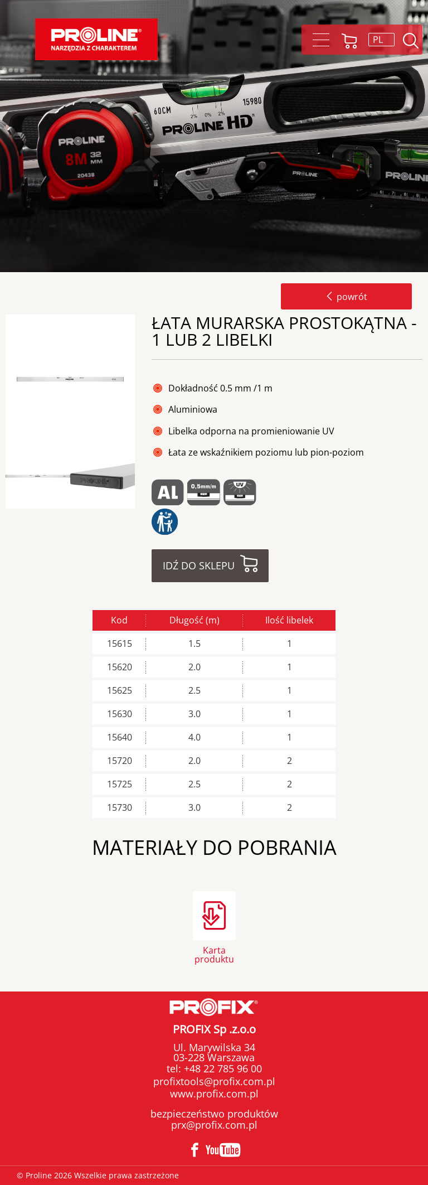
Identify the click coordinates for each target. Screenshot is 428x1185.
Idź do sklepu (199, 565)
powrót (346, 297)
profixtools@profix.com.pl (214, 1081)
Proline (96, 39)
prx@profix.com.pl (214, 1124)
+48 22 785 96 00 (221, 1068)
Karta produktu (214, 954)
